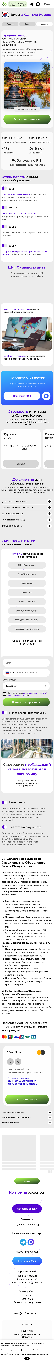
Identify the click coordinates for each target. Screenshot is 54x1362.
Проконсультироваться (26, 702)
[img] (46, 396)
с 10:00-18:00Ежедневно (27, 1299)
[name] (26, 663)
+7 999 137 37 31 (27, 1225)
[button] (27, 119)
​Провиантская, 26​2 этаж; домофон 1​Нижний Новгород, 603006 (27, 1279)
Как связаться (9, 679)
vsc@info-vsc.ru (25, 1313)
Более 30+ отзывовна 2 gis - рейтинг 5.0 (17, 4)
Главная (27, 1324)
